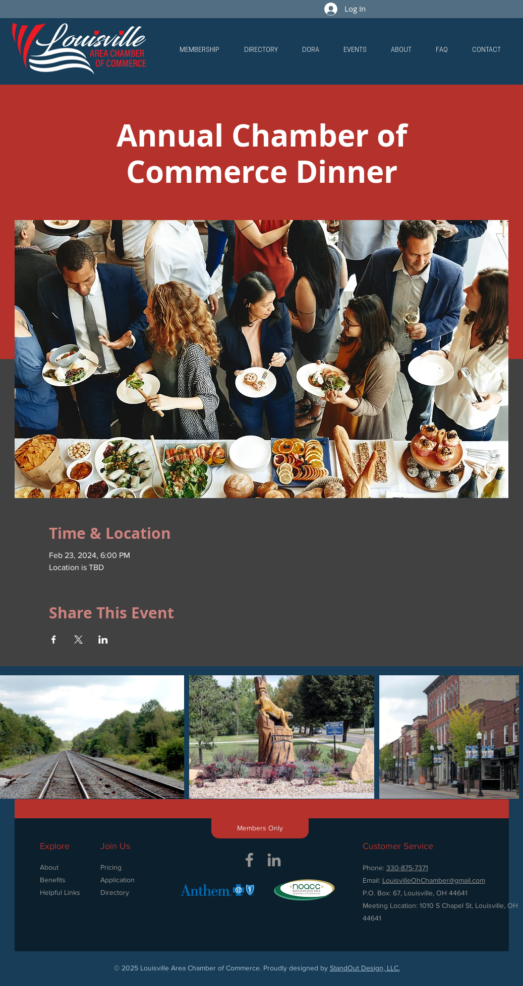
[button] (199, 50)
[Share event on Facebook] (54, 640)
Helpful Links (60, 892)
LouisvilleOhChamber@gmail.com (433, 880)
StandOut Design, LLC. (365, 968)
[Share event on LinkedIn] (103, 640)
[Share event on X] (78, 640)
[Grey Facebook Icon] (249, 860)
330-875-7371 (407, 868)
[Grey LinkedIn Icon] (274, 860)
